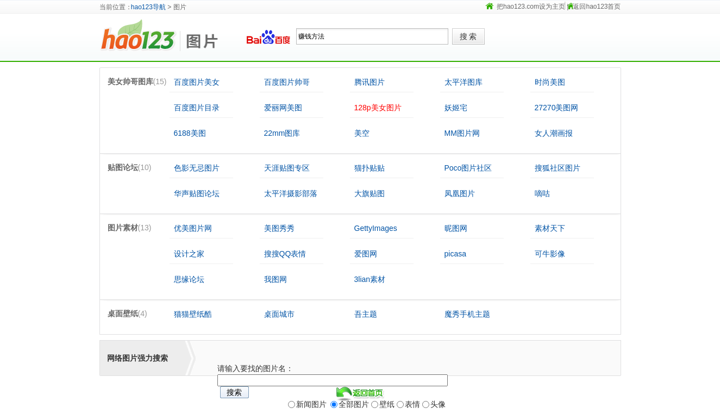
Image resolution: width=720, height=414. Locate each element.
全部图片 (354, 404)
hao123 (140, 36)
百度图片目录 (197, 107)
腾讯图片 (369, 82)
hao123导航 (148, 7)
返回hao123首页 (597, 6)
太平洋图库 (463, 82)
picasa (455, 253)
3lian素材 (370, 279)
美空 (362, 133)
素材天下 (550, 228)
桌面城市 (279, 314)
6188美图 (190, 133)
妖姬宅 (455, 107)
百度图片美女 (197, 82)
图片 (208, 36)
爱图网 (365, 253)
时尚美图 (550, 82)
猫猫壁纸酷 (193, 314)
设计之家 (189, 253)
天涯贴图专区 (287, 168)
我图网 (275, 279)
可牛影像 (550, 253)
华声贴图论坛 (197, 193)
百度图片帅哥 (287, 82)
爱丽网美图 (283, 107)
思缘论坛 (189, 279)
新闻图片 (311, 404)
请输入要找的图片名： (255, 368)
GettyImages (375, 228)
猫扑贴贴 (369, 168)
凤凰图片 (459, 193)
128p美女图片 (378, 107)
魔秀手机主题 (467, 314)
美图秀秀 (279, 228)
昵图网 (455, 228)
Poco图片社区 (468, 168)
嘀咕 (542, 193)
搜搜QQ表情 (285, 253)
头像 (438, 404)
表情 (412, 404)
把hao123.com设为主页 (531, 6)
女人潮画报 (554, 133)
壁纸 (387, 404)
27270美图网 (557, 107)
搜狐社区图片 (557, 168)
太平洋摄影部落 (290, 193)
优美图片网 (193, 228)
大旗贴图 (369, 193)
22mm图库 (282, 133)
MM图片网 (462, 133)
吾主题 (365, 314)
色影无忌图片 (197, 168)
